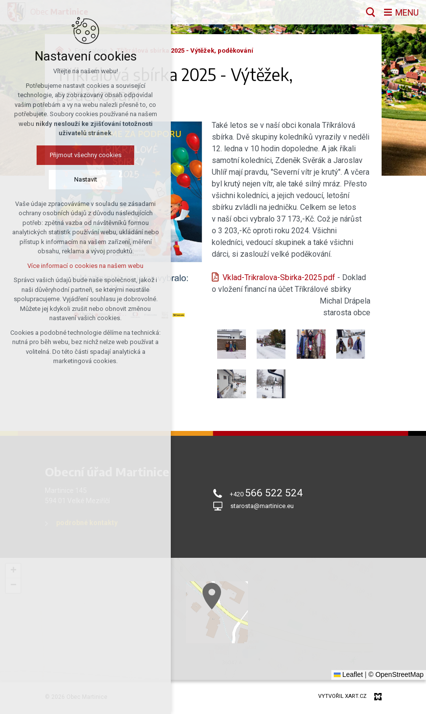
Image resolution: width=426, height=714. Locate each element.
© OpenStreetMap (396, 674)
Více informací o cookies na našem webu (85, 265)
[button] (241, 616)
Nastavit (85, 179)
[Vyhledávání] (370, 12)
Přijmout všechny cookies (86, 155)
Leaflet (348, 674)
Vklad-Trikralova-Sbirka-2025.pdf (279, 277)
